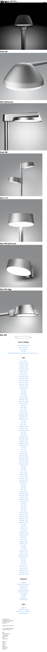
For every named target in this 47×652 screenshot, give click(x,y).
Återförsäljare (5, 636)
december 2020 (23, 426)
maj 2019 (23, 449)
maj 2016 (23, 507)
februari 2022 (23, 411)
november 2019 (23, 440)
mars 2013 (23, 539)
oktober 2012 (23, 541)
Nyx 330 (23, 351)
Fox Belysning (23, 586)
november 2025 (23, 365)
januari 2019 (23, 455)
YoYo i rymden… (23, 347)
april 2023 (23, 394)
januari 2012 (23, 553)
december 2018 (23, 457)
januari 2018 (23, 476)
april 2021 (23, 422)
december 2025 (23, 363)
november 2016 (23, 495)
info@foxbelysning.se (9, 628)
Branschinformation (23, 584)
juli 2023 (23, 390)
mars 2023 (23, 396)
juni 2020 (23, 432)
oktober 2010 (23, 572)
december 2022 (23, 399)
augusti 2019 (23, 445)
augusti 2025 (23, 371)
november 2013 (23, 534)
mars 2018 (23, 472)
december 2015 (23, 516)
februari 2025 (23, 374)
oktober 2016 (23, 497)
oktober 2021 (23, 417)
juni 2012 (23, 545)
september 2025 (23, 369)
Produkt (23, 596)
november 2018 (23, 459)
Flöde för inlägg (23, 609)
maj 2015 (23, 526)
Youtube (4, 649)
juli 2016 (23, 503)
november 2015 (23, 518)
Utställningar (23, 599)
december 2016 (23, 493)
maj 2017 (23, 486)
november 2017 (23, 480)
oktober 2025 (23, 367)
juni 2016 (23, 505)
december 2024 (23, 376)
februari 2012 (23, 551)
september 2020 (23, 430)
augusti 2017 (23, 482)
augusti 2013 (23, 536)
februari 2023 (23, 397)
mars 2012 (23, 549)
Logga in (23, 607)
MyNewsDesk (5, 648)
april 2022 (23, 407)
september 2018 (23, 463)
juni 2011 (23, 561)
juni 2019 (23, 447)
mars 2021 (23, 424)
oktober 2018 (23, 461)
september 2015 (23, 522)
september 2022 (23, 401)
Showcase (24, 597)
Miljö (3, 632)
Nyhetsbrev (23, 588)
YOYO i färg (23, 349)
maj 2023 (23, 392)
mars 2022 (23, 409)
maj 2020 (23, 434)
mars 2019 (23, 451)
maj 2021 (23, 420)
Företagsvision (5, 635)
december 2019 (23, 438)
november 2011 (23, 555)
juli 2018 (23, 467)
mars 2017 (23, 490)
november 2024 (23, 378)
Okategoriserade (23, 590)
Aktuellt (23, 582)
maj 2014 (23, 530)
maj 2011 (23, 562)
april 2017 (23, 488)
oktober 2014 (23, 528)
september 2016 (23, 499)
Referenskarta (5, 638)
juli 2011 (23, 559)
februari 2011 (23, 566)
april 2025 (23, 373)
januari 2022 (23, 413)
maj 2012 (23, 547)
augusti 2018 (23, 465)
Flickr (3, 645)
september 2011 (23, 557)
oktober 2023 (23, 386)
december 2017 (23, 478)
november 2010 (23, 570)
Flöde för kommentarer (23, 611)
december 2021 (23, 415)
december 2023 (23, 384)
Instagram (4, 644)
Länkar (3, 637)
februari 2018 (23, 474)
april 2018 (23, 470)
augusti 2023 (23, 388)
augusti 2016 (23, 501)
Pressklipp (23, 594)
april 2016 (23, 509)
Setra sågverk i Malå (23, 345)
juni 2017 (23, 484)
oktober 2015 (23, 520)
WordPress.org (23, 613)
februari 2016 (23, 513)
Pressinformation (23, 592)
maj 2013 (23, 538)
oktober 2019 (23, 442)
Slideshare (4, 646)
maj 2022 (23, 405)
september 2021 (23, 419)
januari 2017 (23, 491)
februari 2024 (23, 382)
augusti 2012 (23, 543)
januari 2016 (23, 515)
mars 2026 (23, 361)
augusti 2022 (23, 403)
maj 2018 (23, 468)
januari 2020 (23, 436)
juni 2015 (23, 524)
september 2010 (23, 574)
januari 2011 (23, 568)
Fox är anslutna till (6, 633)
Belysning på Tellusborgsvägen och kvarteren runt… (23, 353)
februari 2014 (23, 532)
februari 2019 (23, 453)
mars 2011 (23, 564)
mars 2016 (23, 511)
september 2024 (23, 380)
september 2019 (23, 444)
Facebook (4, 641)
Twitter (3, 642)
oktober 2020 (23, 428)
